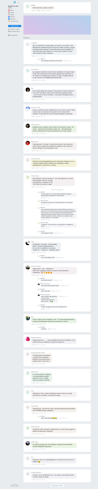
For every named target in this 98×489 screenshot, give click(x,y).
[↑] (45, 10)
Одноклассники (13, 21)
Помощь (17, 485)
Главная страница (13, 29)
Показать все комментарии (57, 189)
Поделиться (50, 10)
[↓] (48, 10)
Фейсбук (11, 17)
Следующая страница (57, 485)
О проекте (14, 484)
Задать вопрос (14, 26)
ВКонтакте (12, 19)
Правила (12, 485)
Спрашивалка (12, 35)
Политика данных (15, 486)
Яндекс (11, 14)
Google (11, 12)
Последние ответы (14, 31)
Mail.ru (11, 10)
